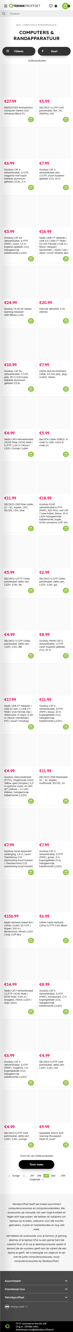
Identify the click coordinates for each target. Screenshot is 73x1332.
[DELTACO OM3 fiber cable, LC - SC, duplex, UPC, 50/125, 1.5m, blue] (19, 478)
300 (53, 1175)
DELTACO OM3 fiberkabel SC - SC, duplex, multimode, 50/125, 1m (53, 780)
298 (39, 1175)
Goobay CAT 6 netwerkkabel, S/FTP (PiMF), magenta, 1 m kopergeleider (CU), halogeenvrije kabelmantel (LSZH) (16, 1069)
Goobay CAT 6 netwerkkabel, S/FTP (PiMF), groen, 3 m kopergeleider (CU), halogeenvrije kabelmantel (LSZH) (51, 859)
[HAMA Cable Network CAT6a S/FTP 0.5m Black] (54, 896)
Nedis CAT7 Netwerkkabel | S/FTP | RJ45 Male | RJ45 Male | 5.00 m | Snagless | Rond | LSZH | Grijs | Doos (18, 996)
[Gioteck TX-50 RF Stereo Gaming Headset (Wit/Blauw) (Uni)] (19, 282)
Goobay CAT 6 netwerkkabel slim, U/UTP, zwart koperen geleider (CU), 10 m (51, 174)
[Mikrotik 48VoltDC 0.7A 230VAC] (54, 282)
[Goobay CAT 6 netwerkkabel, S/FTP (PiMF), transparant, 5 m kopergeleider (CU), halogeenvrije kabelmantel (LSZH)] (54, 964)
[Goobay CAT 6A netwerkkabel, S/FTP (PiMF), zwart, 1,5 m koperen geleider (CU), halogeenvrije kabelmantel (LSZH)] (19, 211)
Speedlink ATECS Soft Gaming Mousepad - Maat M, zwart (51, 1136)
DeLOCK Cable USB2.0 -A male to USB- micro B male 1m (53, 442)
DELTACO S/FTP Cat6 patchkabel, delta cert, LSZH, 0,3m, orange (17, 1136)
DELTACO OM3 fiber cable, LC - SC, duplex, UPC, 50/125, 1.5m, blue (19, 507)
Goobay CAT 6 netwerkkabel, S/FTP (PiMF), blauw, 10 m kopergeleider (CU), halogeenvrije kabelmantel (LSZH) (51, 713)
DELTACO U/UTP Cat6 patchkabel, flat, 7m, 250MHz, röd (51, 110)
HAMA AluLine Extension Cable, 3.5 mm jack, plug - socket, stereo (53, 374)
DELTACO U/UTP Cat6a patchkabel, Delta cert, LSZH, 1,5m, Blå (17, 643)
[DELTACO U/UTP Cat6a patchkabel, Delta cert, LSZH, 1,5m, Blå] (19, 614)
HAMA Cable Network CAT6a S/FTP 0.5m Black (53, 924)
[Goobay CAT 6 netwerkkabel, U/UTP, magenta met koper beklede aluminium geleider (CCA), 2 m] (19, 143)
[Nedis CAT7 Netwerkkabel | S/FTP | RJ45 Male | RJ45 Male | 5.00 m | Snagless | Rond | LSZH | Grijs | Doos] (19, 964)
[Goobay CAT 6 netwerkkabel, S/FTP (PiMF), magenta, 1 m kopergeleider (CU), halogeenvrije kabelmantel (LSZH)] (19, 1035)
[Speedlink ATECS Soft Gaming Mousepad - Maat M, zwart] (54, 1106)
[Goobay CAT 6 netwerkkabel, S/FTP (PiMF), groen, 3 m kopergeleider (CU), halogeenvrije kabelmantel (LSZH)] (54, 825)
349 (63, 1175)
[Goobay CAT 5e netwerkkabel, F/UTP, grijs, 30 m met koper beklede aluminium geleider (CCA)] (19, 344)
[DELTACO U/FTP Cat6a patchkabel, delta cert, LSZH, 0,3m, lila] (19, 552)
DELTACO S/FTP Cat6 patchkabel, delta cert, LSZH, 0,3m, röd (52, 1064)
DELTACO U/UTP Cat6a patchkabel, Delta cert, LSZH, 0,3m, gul (52, 581)
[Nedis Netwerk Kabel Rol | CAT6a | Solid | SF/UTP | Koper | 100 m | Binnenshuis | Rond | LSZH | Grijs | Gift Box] (19, 896)
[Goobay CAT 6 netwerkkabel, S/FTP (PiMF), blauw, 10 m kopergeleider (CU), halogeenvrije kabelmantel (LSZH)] (54, 679)
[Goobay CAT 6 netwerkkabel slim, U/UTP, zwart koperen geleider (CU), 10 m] (54, 143)
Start (18, 25)
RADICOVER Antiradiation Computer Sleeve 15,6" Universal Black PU (18, 110)
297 (32, 1175)
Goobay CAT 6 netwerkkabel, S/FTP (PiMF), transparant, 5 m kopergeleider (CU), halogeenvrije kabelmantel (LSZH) (53, 998)
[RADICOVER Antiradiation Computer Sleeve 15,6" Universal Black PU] (19, 81)
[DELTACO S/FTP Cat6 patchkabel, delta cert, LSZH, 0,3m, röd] (54, 1035)
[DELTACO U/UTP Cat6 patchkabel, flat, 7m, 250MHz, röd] (54, 81)
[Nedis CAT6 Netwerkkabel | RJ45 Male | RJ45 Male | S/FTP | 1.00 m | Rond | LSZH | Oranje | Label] (19, 412)
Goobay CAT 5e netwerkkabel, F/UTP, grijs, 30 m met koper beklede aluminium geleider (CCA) (16, 377)
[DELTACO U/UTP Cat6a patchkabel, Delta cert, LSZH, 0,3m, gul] (54, 552)
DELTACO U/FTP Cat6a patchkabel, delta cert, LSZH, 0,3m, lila (17, 581)
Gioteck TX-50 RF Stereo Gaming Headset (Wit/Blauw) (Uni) (18, 311)
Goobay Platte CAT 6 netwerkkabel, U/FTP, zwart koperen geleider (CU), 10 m (52, 645)
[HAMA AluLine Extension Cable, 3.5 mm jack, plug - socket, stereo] (54, 344)
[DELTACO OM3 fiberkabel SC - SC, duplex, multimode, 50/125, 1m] (54, 750)
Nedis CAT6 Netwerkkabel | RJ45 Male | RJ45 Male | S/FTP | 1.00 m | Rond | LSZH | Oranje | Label (18, 444)
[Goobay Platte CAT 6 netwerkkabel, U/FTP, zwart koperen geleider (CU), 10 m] (54, 614)
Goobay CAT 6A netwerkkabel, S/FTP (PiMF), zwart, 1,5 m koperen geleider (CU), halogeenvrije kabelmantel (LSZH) (16, 245)
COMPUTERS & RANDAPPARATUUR (39, 25)
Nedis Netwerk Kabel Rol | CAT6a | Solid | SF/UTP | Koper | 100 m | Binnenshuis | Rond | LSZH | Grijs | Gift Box (18, 928)
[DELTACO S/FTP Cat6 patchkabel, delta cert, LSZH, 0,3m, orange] (19, 1106)
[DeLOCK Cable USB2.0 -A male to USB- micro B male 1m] (54, 412)
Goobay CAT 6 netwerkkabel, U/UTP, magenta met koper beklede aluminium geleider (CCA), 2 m (16, 175)
